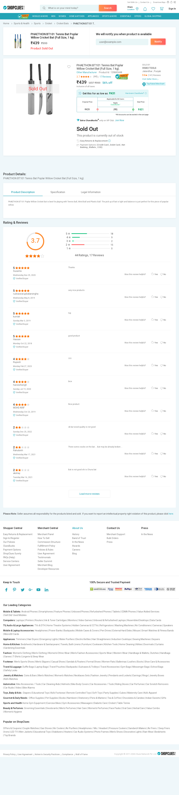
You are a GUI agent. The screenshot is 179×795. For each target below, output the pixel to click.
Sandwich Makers (137, 728)
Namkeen (72, 698)
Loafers (132, 661)
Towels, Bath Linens (71, 644)
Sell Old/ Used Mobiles (15, 615)
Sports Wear (105, 653)
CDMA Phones (128, 611)
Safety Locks (10, 670)
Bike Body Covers (80, 684)
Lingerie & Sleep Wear (33, 656)
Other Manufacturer (87, 72)
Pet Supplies (51, 698)
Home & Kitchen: (11, 644)
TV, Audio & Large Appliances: (18, 625)
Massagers (86, 703)
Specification (58, 192)
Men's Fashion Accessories (84, 653)
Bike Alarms (29, 687)
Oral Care (127, 708)
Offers (137, 16)
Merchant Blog (45, 565)
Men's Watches (45, 675)
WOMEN (62, 16)
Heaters (68, 732)
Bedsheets (26, 644)
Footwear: (8, 661)
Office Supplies (36, 698)
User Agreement (11, 565)
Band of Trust (79, 538)
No (164, 274)
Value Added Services (148, 611)
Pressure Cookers (118, 728)
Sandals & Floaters (75, 661)
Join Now (119, 120)
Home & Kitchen (76, 16)
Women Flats (108, 661)
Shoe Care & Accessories (157, 661)
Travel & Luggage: (12, 667)
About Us (77, 528)
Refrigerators (106, 625)
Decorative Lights (133, 732)
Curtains (159, 644)
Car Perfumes (137, 684)
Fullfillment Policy (46, 546)
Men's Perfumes (67, 708)
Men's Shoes (116, 732)
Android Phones (29, 611)
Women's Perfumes (98, 708)
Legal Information (91, 192)
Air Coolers (58, 728)
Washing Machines (124, 625)
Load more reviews (89, 494)
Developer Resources (48, 569)
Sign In (172, 8)
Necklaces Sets (82, 675)
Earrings (137, 675)
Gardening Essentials (14, 648)
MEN (53, 16)
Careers (76, 549)
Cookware (98, 644)
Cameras (157, 625)
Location (131, 10)
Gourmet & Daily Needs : (15, 698)
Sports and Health (12, 703)
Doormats (149, 644)
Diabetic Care (100, 703)
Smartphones (46, 611)
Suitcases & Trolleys (89, 667)
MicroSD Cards (11, 634)
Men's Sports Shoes (24, 661)
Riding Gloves (122, 684)
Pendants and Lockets (120, 675)
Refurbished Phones (100, 611)
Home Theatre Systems (59, 625)
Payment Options (12, 549)
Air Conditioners (143, 625)
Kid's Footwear (58, 693)
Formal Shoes (94, 661)
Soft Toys (97, 693)
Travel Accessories (109, 667)
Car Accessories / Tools (102, 684)
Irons (6, 732)
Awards (76, 546)
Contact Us (144, 2)
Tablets (116, 611)
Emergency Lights (49, 639)
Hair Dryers (32, 639)
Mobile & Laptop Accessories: (18, 630)
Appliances (93, 16)
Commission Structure (49, 542)
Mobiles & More (40, 16)
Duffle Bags (28, 667)
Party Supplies (111, 693)
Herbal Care (139, 708)
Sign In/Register (11, 538)
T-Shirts (17, 656)
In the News (78, 542)
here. (171, 513)
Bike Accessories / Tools (28, 684)
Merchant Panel (46, 534)
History (75, 534)
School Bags (157, 667)
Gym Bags (126, 667)
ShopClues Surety (12, 553)
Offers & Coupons (12, 728)
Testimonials (44, 557)
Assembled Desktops (138, 620)
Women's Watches (63, 675)
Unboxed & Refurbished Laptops (109, 620)
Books (62, 698)
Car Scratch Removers (157, 684)
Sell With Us (132, 2)
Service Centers (11, 561)
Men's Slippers (42, 661)
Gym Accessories (71, 703)
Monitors (72, 620)
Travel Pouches (57, 667)
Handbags (165, 653)
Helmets (65, 684)
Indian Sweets (153, 698)
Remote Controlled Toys (79, 693)
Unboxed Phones (80, 611)
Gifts (163, 698)
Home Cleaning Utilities (130, 644)
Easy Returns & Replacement (17, 534)
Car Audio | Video (12, 687)
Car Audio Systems (83, 732)
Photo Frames (101, 732)
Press (110, 542)
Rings (145, 675)
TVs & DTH (40, 625)
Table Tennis (123, 703)
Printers (30, 620)
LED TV (14, 732)
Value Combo (153, 708)
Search (108, 8)
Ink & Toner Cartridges (55, 620)
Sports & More (109, 16)
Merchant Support (116, 534)
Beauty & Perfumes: (13, 708)
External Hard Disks (122, 630)
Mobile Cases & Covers (87, 630)
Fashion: (7, 653)
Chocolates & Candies (133, 698)
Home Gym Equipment (33, 703)
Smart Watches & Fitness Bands (158, 630)
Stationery (83, 698)
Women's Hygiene (13, 711)
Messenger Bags (140, 667)
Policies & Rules (45, 549)
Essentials (125, 16)
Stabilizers (57, 732)
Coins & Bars (30, 675)
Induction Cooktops (121, 639)
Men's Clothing (39, 653)
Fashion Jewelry (99, 675)
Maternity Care (134, 693)
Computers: (9, 620)
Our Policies (9, 542)
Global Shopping (152, 16)
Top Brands (10, 735)
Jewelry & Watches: (13, 675)
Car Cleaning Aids (51, 684)
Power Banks (55, 630)
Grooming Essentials (34, 708)
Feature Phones (62, 611)
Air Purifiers (72, 728)
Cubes (123, 693)
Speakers (168, 625)
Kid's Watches (11, 679)
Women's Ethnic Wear (59, 653)
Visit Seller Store (149, 79)
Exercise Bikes (54, 703)
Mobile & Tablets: (12, 611)
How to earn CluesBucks (136, 93)
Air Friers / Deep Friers (159, 728)
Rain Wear (148, 732)
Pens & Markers (98, 698)
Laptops (20, 620)
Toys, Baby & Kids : (13, 693)
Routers (39, 620)
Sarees (7, 656)
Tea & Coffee (114, 698)
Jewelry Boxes (156, 675)
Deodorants (52, 708)
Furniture (86, 644)
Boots (140, 661)
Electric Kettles (83, 639)
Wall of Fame (81, 754)
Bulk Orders (112, 538)
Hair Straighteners (101, 639)
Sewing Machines (141, 639)
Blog (74, 553)
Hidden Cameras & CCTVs (85, 625)
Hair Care (82, 708)
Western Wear (120, 653)
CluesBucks (9, 546)
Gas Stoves (46, 728)
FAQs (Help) (9, 557)
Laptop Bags (41, 667)
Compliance (67, 754)
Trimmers (21, 639)
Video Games (85, 620)
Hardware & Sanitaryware (46, 644)
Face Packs (115, 708)
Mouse (136, 630)
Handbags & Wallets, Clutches (144, 653)
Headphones (41, 630)
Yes (156, 274)
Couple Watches (31, 728)
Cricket (112, 703)
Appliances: (9, 639)
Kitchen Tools (111, 644)
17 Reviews (105, 76)
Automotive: (9, 684)
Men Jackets (25, 732)
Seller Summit (45, 561)
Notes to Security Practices (47, 754)
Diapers (27, 693)
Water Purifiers (66, 639)
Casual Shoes (58, 661)
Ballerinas (121, 661)
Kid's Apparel (150, 693)
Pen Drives (105, 630)
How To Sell (43, 538)
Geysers (156, 639)
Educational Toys (40, 693)
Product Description (23, 192)
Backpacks (69, 630)
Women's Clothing (22, 653)
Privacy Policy (9, 754)
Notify (158, 41)
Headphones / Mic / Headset (93, 728)
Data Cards (155, 620)
